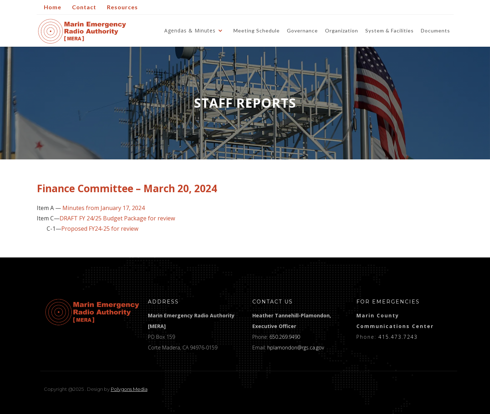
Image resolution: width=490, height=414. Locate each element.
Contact (84, 7)
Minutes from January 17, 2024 (103, 208)
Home (52, 7)
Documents (435, 30)
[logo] (92, 312)
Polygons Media (129, 389)
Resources (122, 7)
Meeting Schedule (256, 30)
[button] (195, 31)
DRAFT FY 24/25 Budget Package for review (117, 218)
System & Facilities (389, 30)
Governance (302, 30)
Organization (341, 30)
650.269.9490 (284, 336)
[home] (82, 31)
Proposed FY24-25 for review (99, 228)
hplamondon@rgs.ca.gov (295, 347)
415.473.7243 (398, 336)
